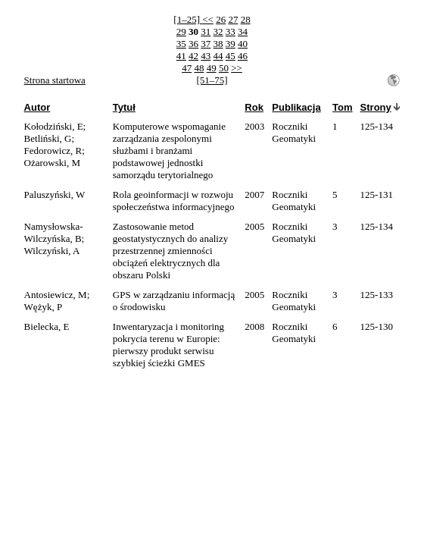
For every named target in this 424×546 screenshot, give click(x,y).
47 (187, 68)
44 (218, 55)
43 (205, 55)
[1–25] (187, 19)
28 (246, 19)
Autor (37, 107)
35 (181, 43)
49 (212, 68)
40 (243, 43)
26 (221, 19)
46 (243, 55)
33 (230, 31)
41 (181, 55)
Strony (375, 107)
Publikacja (296, 107)
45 (230, 55)
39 (230, 43)
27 (233, 19)
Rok (254, 107)
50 (224, 68)
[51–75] (211, 80)
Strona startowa (55, 80)
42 (193, 55)
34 (243, 31)
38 (218, 43)
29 (181, 31)
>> (236, 68)
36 (193, 43)
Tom (342, 107)
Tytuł (124, 107)
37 (205, 43)
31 (205, 31)
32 (218, 31)
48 (199, 68)
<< (208, 19)
